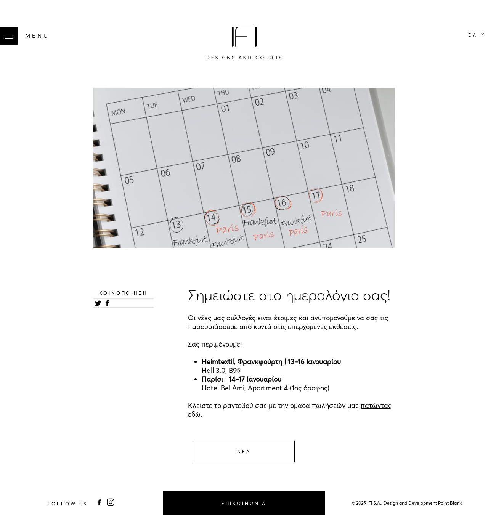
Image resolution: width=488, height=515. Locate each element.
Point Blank (450, 503)
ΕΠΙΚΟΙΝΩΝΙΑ (244, 503)
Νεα (244, 451)
